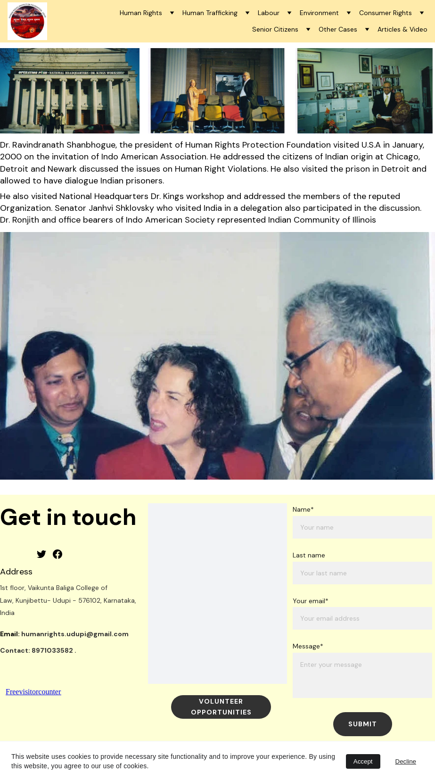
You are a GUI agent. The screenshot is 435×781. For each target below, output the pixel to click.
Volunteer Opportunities (221, 706)
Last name (309, 555)
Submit (362, 724)
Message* (308, 646)
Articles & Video (402, 29)
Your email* (310, 601)
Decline (405, 761)
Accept (363, 761)
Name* (303, 509)
